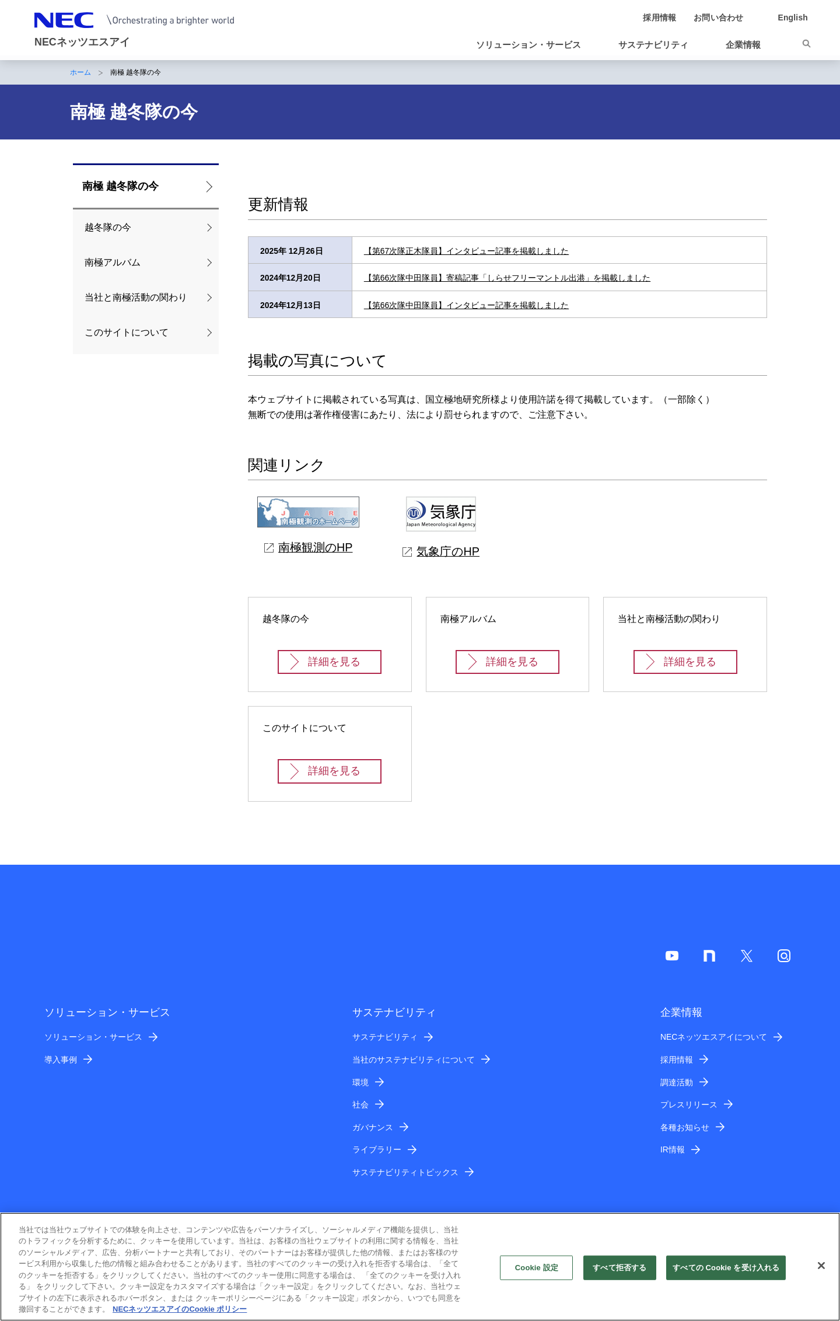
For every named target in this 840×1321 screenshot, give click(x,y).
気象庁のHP (441, 551)
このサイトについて (127, 332)
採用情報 (676, 1059)
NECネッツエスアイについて (713, 1037)
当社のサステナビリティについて (413, 1059)
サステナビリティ (385, 1037)
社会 (360, 1104)
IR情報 (672, 1149)
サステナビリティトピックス (405, 1172)
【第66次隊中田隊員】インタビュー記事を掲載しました (466, 305)
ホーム (80, 72)
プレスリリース (689, 1104)
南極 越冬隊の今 (120, 186)
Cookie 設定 (536, 1273)
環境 (360, 1082)
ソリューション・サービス (93, 1037)
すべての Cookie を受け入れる (726, 1273)
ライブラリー (376, 1149)
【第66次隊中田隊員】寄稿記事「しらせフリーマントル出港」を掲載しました (507, 277)
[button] (533, 45)
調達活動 (676, 1082)
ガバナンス (372, 1127)
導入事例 (60, 1059)
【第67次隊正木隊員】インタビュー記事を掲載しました (466, 251)
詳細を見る (334, 662)
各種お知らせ (684, 1127)
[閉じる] (821, 1271)
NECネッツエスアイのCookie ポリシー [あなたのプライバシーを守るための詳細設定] (180, 1315)
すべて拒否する (619, 1273)
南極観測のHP (308, 547)
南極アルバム (113, 262)
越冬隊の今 (108, 227)
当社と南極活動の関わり (136, 297)
